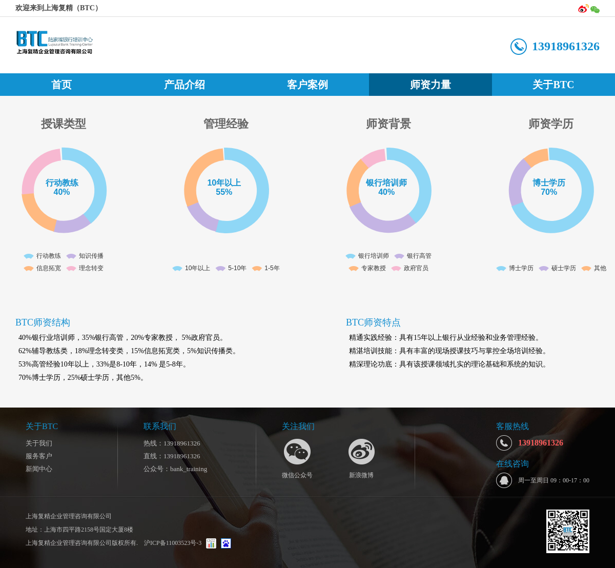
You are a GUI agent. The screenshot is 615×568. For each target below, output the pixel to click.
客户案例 (307, 84)
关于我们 (39, 443)
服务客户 (39, 456)
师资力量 (430, 84)
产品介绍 (184, 84)
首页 (61, 84)
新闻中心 (39, 469)
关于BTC (553, 84)
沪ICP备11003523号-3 (171, 542)
